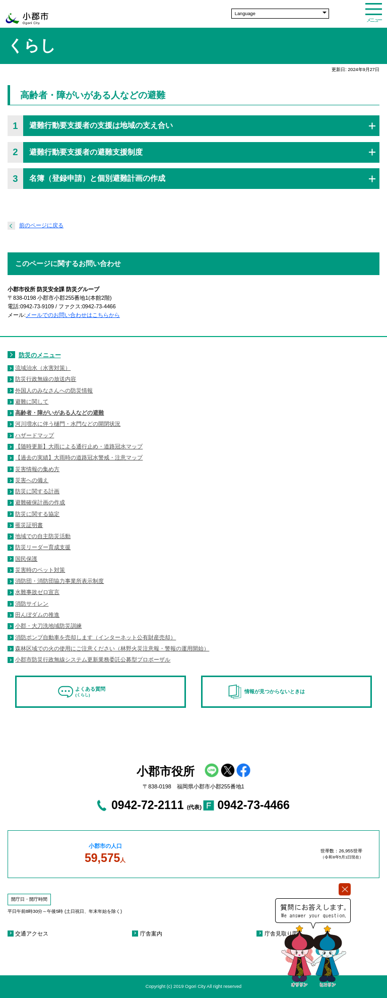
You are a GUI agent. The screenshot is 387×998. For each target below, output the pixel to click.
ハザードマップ (34, 435)
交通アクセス (31, 933)
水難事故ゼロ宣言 (37, 592)
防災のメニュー (40, 355)
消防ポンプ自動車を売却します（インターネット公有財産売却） (95, 637)
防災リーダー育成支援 (43, 547)
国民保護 (26, 559)
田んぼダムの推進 (37, 615)
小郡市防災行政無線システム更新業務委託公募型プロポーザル (92, 659)
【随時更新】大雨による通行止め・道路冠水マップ (79, 446)
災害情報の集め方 (37, 469)
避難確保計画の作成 (40, 502)
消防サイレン (31, 604)
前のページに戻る (41, 225)
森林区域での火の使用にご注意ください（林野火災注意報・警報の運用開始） (112, 648)
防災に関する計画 (37, 491)
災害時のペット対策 (40, 570)
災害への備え (31, 480)
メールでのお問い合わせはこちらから (73, 315)
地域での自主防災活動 (43, 536)
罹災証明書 (29, 525)
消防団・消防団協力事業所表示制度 (59, 581)
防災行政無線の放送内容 (45, 379)
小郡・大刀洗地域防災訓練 (48, 626)
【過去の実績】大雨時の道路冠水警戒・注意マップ (79, 457)
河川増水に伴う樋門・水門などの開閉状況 (67, 424)
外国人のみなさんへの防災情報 (54, 390)
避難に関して (31, 401)
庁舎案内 (151, 933)
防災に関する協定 (37, 514)
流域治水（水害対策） (43, 368)
